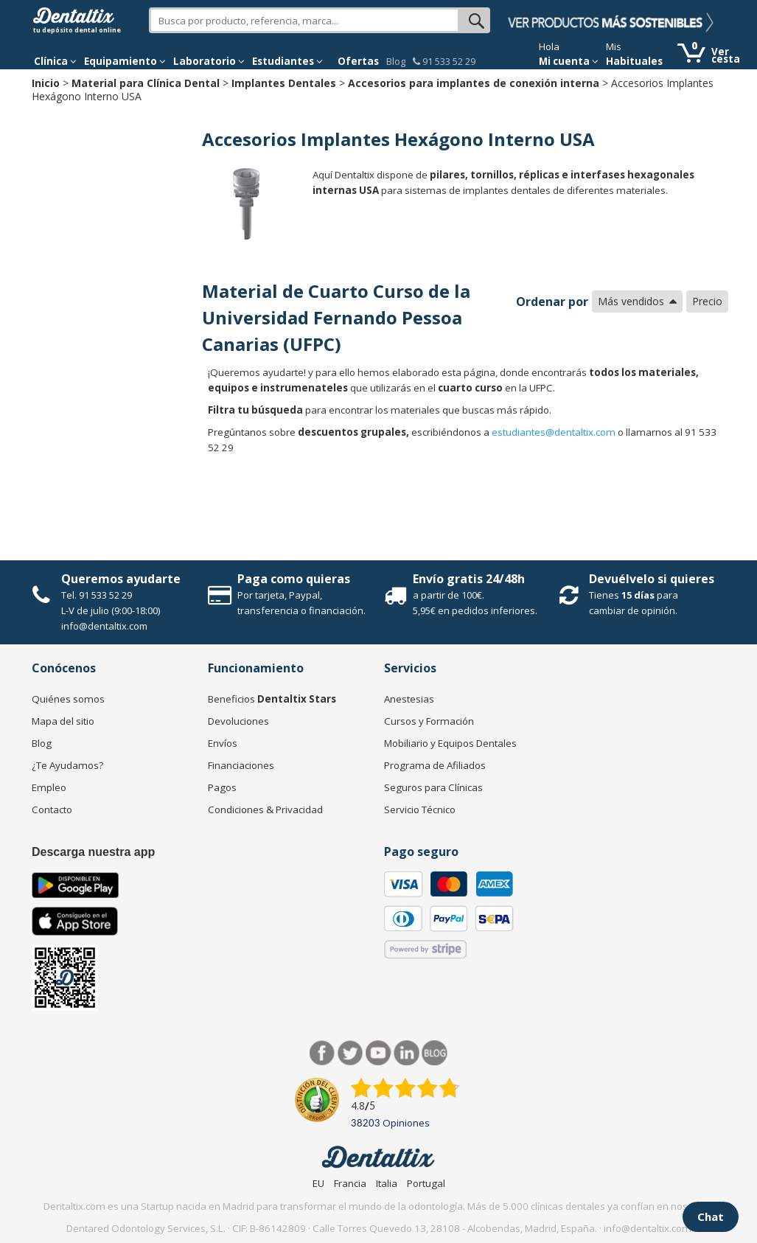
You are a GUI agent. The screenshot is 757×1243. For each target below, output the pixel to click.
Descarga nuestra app (93, 852)
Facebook (322, 1053)
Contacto (52, 809)
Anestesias (409, 699)
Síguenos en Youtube (378, 1053)
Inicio (46, 83)
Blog (395, 61)
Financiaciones (241, 765)
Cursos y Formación (429, 721)
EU (318, 1183)
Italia (386, 1183)
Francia (350, 1183)
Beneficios (272, 699)
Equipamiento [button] (125, 61)
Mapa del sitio (63, 721)
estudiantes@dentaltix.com (553, 432)
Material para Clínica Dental (145, 83)
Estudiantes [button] (287, 61)
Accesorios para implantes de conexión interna (473, 83)
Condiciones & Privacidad (265, 809)
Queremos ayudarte (121, 579)
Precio (707, 301)
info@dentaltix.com (104, 626)
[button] (55, 61)
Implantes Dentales (283, 83)
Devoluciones (238, 721)
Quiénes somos (68, 699)
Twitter (350, 1053)
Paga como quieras (293, 579)
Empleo (49, 787)
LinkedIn (406, 1053)
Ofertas (358, 61)
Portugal (426, 1183)
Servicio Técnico (420, 809)
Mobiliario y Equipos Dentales (450, 743)
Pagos (222, 787)
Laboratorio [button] (209, 61)
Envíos (222, 743)
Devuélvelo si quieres (651, 579)
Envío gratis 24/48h (469, 579)
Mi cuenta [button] (569, 61)
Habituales (634, 61)
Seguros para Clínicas (433, 787)
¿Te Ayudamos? (67, 765)
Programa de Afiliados (435, 765)
